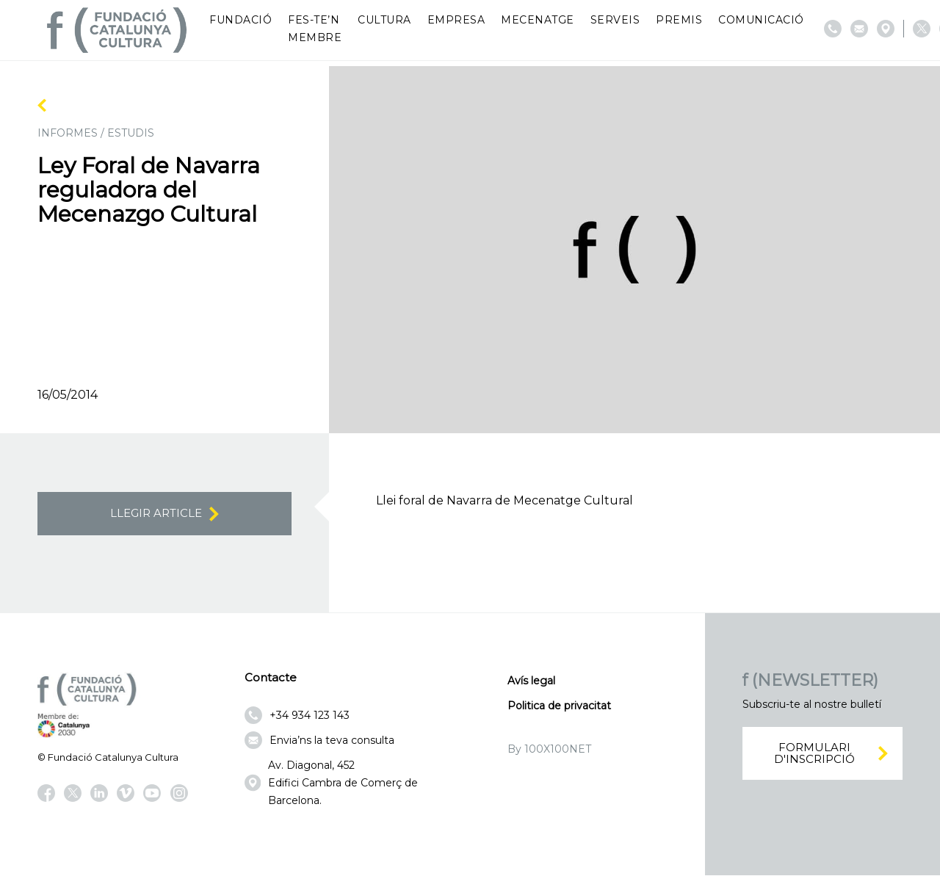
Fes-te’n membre (314, 28)
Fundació (240, 19)
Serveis (615, 19)
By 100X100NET (549, 749)
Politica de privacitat (559, 706)
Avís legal (531, 681)
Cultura (384, 19)
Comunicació (761, 19)
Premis (679, 19)
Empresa (456, 19)
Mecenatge (537, 19)
